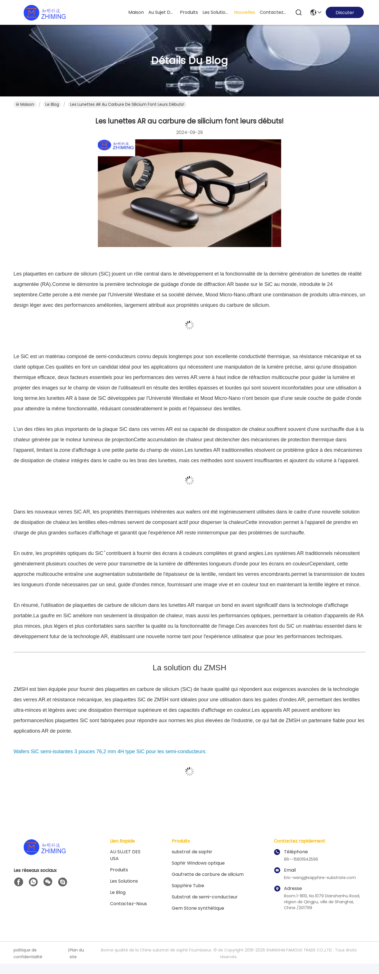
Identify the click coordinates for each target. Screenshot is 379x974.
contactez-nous (273, 12)
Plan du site (77, 953)
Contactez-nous (128, 903)
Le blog (117, 892)
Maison (136, 12)
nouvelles (244, 12)
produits (189, 12)
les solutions (216, 12)
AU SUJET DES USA (125, 855)
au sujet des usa (161, 12)
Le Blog (52, 104)
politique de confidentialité (28, 953)
